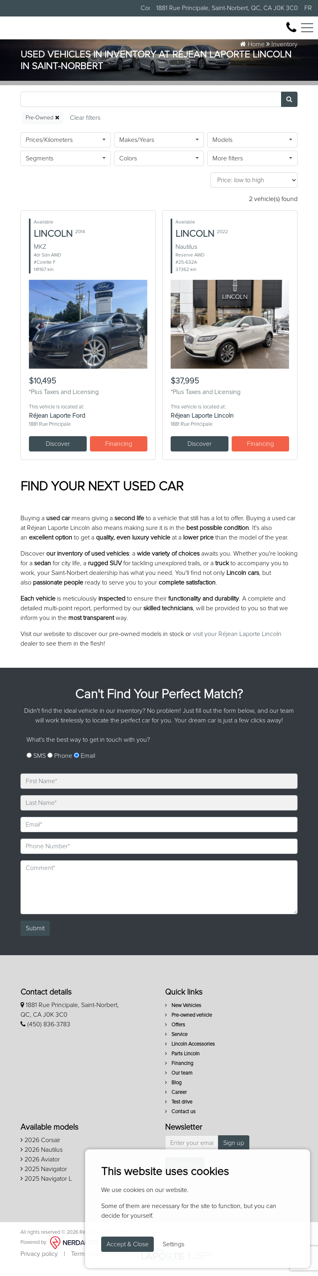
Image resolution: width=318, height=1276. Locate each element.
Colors (128, 167)
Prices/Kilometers (49, 148)
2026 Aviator (40, 1168)
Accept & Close (127, 1244)
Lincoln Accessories (190, 1052)
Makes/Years (136, 148)
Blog (173, 1091)
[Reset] (85, 126)
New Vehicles (183, 1014)
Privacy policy (39, 1262)
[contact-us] (291, 32)
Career (176, 1101)
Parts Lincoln (182, 1062)
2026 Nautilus (41, 1158)
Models (222, 148)
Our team (178, 1081)
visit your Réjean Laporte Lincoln (237, 642)
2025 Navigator (43, 1177)
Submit (35, 936)
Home (252, 52)
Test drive (178, 1110)
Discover (58, 452)
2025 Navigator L (46, 1187)
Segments (39, 167)
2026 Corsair (40, 1148)
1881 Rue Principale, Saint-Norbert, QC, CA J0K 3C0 (227, 8)
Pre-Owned (42, 126)
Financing (118, 452)
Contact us (180, 1120)
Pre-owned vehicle (188, 1023)
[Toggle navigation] (307, 32)
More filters (227, 167)
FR (308, 8)
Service (176, 1043)
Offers (175, 1033)
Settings (173, 1244)
